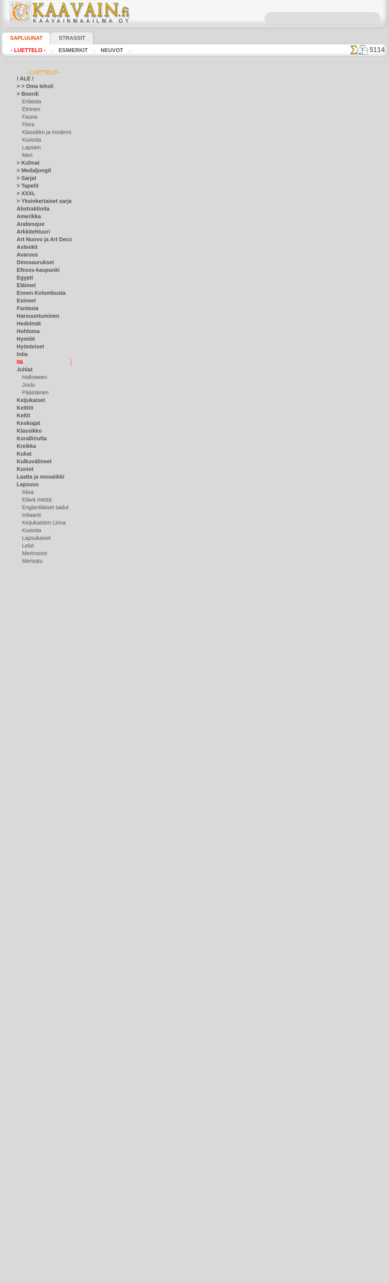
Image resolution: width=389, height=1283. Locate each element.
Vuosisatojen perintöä (40, 775)
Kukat (23, 454)
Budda (154, 389)
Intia (22, 354)
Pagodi (155, 276)
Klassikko (27, 431)
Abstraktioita (31, 209)
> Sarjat (25, 178)
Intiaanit (31, 515)
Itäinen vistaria (165, 670)
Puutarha (27, 699)
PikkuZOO (32, 591)
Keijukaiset (28, 400)
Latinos (25, 599)
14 (240, 141)
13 (229, 141)
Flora (27, 124)
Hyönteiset (28, 346)
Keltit (22, 415)
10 (196, 141)
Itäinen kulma (163, 727)
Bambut (156, 164)
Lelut (27, 546)
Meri (27, 155)
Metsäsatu (34, 569)
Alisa (27, 492)
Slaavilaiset (29, 729)
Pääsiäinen (33, 392)
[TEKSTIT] (32, 852)
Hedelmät (27, 323)
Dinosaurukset (32, 262)
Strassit (63, 37)
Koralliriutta (30, 438)
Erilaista (31, 101)
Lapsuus (26, 484)
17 (273, 141)
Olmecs (24, 660)
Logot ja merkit (33, 614)
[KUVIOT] (32, 829)
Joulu (27, 385)
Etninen (30, 109)
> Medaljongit (31, 170)
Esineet (24, 300)
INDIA (153, 98)
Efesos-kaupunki (34, 270)
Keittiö (24, 408)
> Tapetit (25, 186)
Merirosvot (34, 553)
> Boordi (25, 94)
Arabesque (28, 224)
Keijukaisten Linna (41, 523)
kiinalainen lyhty (167, 445)
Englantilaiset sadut (43, 507)
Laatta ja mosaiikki (37, 477)
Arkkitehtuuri (31, 232)
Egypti (23, 278)
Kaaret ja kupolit (167, 845)
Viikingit (25, 768)
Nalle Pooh (33, 576)
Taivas (23, 737)
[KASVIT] (32, 821)
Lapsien (30, 147)
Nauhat (25, 653)
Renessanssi (30, 706)
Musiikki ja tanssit (36, 645)
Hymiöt (24, 339)
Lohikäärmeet (31, 622)
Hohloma (26, 331)
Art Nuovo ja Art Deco (40, 239)
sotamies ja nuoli (167, 614)
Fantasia (26, 308)
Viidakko (26, 760)
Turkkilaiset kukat (169, 786)
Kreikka (25, 446)
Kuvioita (31, 140)
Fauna (29, 117)
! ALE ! (24, 78)
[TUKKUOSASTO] (35, 791)
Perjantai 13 (29, 676)
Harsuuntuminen (35, 316)
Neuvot (101, 50)
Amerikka (26, 216)
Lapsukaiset (35, 538)
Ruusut (24, 714)
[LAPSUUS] (34, 837)
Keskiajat (26, 423)
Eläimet (25, 285)
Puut (22, 691)
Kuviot (24, 469)
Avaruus (25, 255)
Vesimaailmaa (31, 752)
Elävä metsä (35, 500)
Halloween (33, 377)
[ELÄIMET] (34, 806)
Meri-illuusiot (31, 637)
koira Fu (157, 333)
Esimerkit (66, 50)
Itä (20, 362)
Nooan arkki (35, 584)
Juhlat (23, 369)
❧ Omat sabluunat (37, 859)
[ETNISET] (33, 814)
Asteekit (25, 247)
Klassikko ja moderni (44, 132)
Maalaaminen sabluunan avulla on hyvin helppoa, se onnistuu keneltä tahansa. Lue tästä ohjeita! (348, 350)
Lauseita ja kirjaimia (38, 607)
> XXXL (24, 193)
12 (218, 141)
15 (251, 141)
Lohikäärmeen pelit (170, 905)
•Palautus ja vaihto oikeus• (194, 1228)
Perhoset (26, 668)
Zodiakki (25, 783)
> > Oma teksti (31, 86)
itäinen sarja (162, 220)
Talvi (21, 745)
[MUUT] (31, 844)
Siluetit (24, 722)
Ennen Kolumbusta (37, 293)
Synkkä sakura (164, 964)
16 (262, 141)
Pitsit (22, 683)
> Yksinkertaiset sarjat (40, 201)
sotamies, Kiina (165, 501)
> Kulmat (26, 163)
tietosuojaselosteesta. (258, 1276)
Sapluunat (23, 37)
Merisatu (32, 561)
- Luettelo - (26, 50)
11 (207, 141)
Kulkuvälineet (31, 461)
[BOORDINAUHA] (41, 798)
